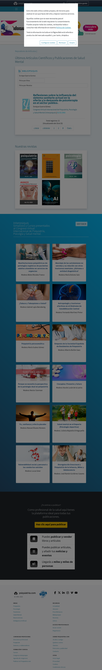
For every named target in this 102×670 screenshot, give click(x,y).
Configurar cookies (48, 43)
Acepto (72, 43)
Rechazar (62, 43)
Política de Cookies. (63, 27)
